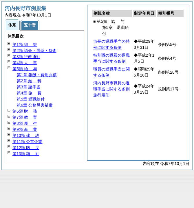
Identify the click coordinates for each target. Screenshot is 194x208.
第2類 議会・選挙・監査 (34, 50)
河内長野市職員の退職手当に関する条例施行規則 (111, 89)
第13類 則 (25, 153)
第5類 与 (24, 68)
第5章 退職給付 (31, 99)
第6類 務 (24, 111)
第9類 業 (24, 129)
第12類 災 (25, 147)
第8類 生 (24, 123)
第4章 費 (29, 93)
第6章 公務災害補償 (35, 105)
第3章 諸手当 (29, 87)
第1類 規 (24, 44)
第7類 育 (24, 117)
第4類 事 (24, 62)
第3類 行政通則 (26, 56)
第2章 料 (29, 81)
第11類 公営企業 (27, 141)
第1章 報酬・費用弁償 (37, 75)
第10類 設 (25, 135)
